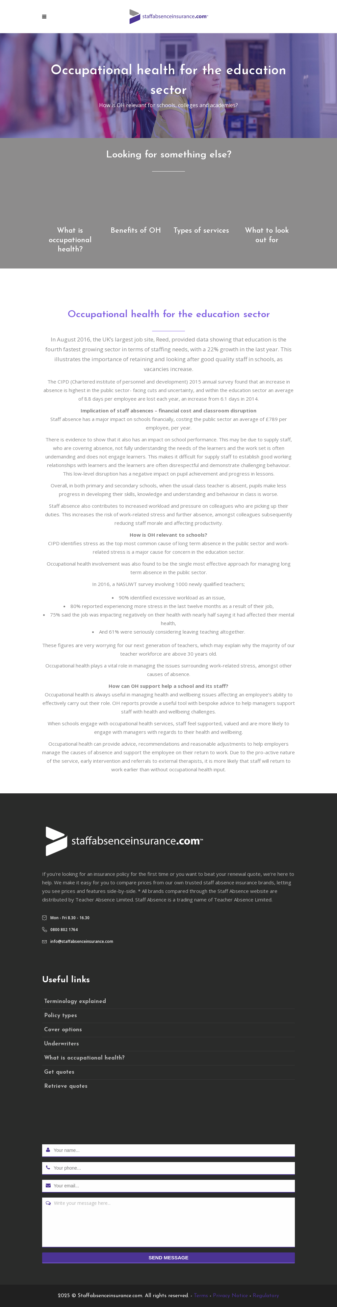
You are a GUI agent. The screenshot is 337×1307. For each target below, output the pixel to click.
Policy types (60, 1015)
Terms (201, 1295)
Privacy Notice (230, 1295)
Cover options (63, 1030)
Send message (169, 1257)
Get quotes (59, 1072)
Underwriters (61, 1044)
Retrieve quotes (66, 1086)
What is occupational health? (84, 1058)
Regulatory (266, 1295)
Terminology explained (75, 1001)
